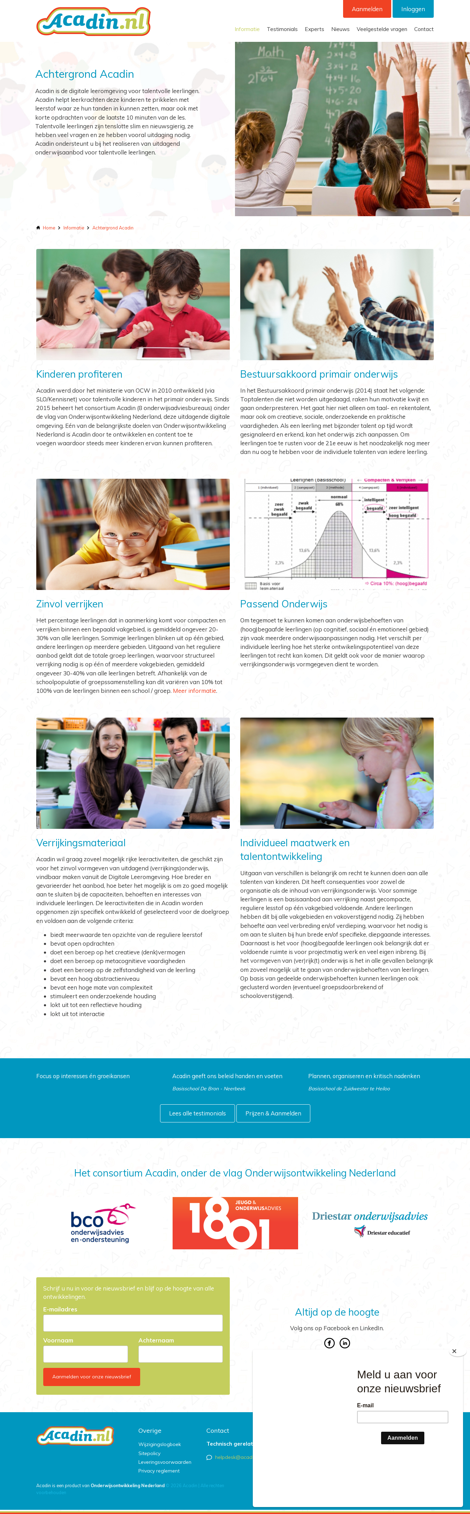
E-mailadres (60, 1309)
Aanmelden (367, 9)
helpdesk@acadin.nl (238, 1457)
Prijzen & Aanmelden (273, 1113)
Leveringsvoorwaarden (164, 1462)
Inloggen (413, 9)
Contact (424, 29)
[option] (100, 1223)
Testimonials (282, 29)
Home (49, 227)
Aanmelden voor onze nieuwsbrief (91, 1376)
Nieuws (340, 29)
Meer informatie (194, 690)
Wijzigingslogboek (159, 1444)
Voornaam (58, 1340)
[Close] (458, 1393)
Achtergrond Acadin (113, 227)
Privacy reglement (159, 1471)
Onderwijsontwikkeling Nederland (128, 1485)
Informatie (247, 29)
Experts (314, 29)
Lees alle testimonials (197, 1113)
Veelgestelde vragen (382, 29)
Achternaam (156, 1340)
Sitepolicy (149, 1453)
